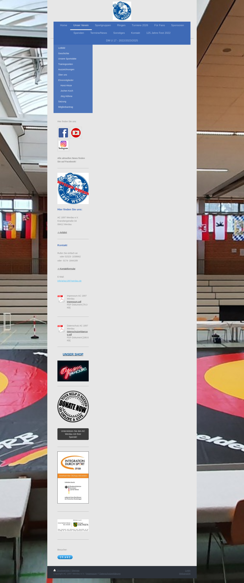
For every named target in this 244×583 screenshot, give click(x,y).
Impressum (91, 573)
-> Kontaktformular (66, 268)
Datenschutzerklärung (109, 573)
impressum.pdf (74, 301)
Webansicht (184, 573)
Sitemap (75, 570)
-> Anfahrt (62, 232)
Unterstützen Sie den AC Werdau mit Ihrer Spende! (73, 434)
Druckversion (62, 570)
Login (187, 570)
